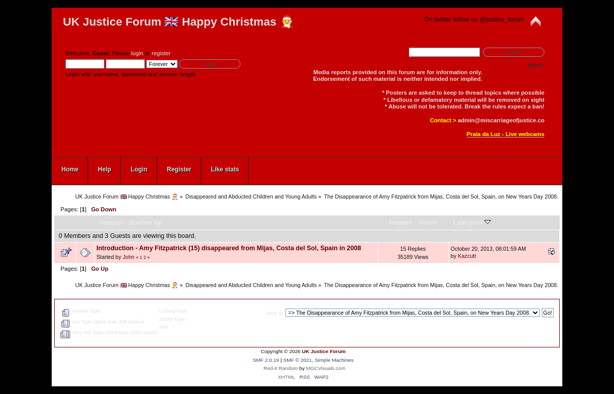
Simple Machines (334, 360)
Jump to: (275, 313)
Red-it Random (281, 368)
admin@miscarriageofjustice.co (501, 120)
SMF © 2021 (297, 360)
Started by (145, 222)
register (160, 53)
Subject (111, 222)
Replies (400, 222)
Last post (472, 222)
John (129, 257)
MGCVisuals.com (325, 368)
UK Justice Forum (323, 351)
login (137, 53)
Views (427, 222)
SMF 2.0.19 (266, 360)
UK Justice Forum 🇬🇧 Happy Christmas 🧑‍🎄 (178, 21)
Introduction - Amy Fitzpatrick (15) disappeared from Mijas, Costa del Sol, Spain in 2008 (228, 248)
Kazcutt (467, 256)
